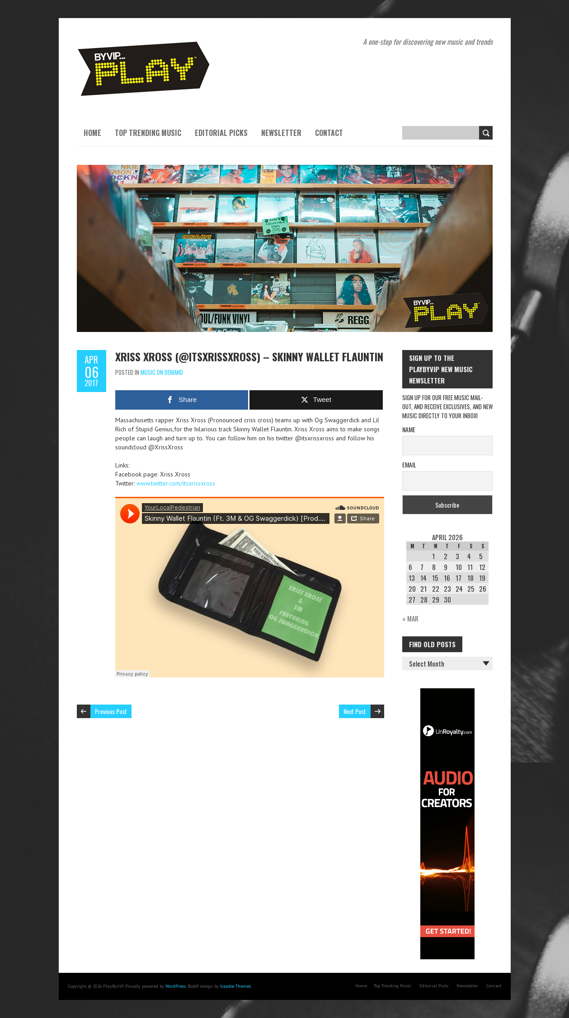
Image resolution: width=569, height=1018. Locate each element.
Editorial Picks (221, 132)
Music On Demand (162, 372)
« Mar (410, 618)
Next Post (354, 711)
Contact (329, 132)
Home (92, 132)
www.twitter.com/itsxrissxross (175, 483)
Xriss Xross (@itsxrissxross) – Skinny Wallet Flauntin (249, 356)
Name (408, 429)
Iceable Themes (235, 986)
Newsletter (281, 132)
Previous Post (111, 711)
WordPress (175, 986)
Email (409, 464)
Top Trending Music (148, 132)
